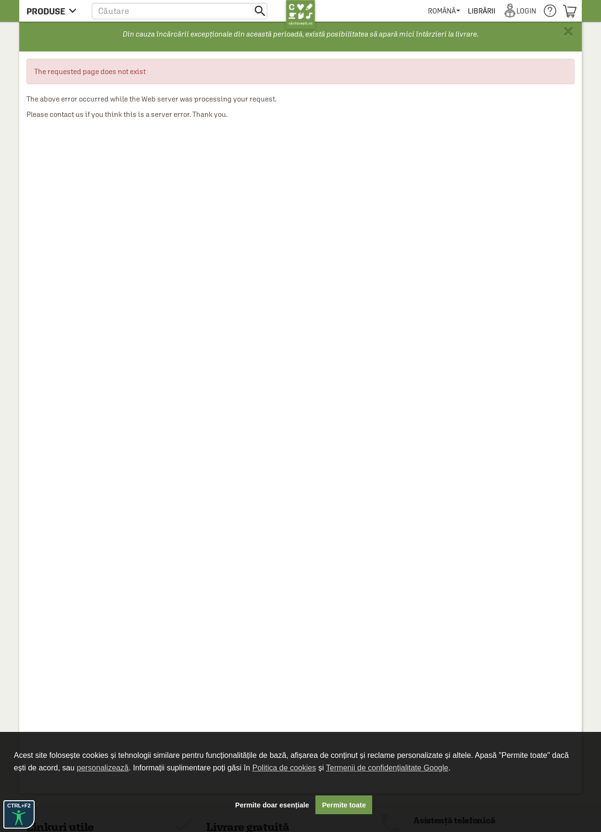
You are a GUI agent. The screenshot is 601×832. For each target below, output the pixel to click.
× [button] (568, 31)
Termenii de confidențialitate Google (387, 768)
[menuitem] (444, 11)
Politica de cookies (284, 768)
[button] (179, 11)
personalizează (103, 768)
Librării (481, 11)
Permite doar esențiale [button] (272, 805)
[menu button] (54, 11)
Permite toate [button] (344, 805)
